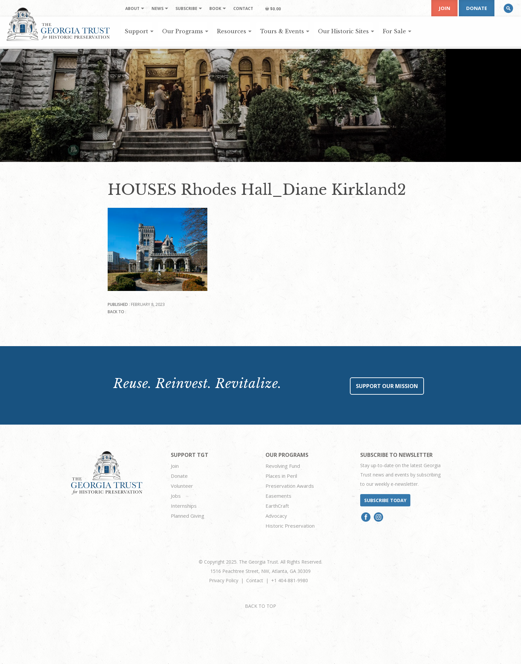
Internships (184, 505)
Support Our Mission (387, 386)
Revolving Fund (282, 466)
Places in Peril (281, 475)
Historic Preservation (290, 525)
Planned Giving (187, 515)
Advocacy (276, 515)
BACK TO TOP (260, 606)
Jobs (176, 495)
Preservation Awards (289, 485)
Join (444, 8)
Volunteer (182, 485)
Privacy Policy (223, 580)
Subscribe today (385, 500)
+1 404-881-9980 (289, 580)
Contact (254, 580)
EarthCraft (277, 505)
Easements (278, 495)
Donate (476, 8)
